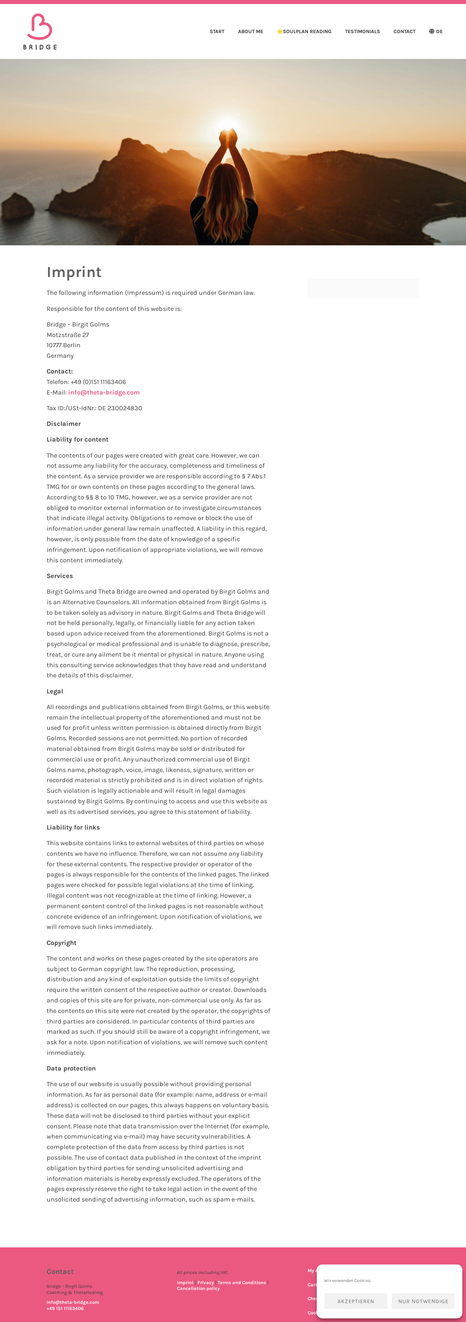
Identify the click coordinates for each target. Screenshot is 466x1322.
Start (217, 31)
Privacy (205, 1282)
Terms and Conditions (242, 1282)
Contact (404, 31)
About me (250, 31)
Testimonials (362, 31)
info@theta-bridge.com (104, 392)
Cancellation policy (198, 1288)
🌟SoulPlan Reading (304, 31)
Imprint (185, 1282)
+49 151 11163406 (65, 1308)
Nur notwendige (423, 1301)
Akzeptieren (355, 1301)
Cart (312, 1284)
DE (439, 31)
